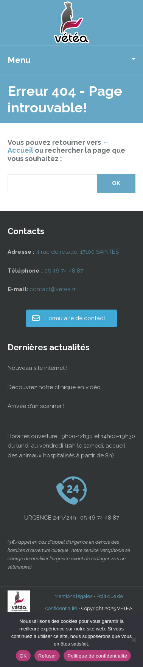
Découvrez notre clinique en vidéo (54, 387)
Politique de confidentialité (97, 656)
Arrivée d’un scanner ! (36, 406)
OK (23, 656)
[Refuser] (133, 639)
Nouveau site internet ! (37, 368)
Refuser (47, 656)
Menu (19, 60)
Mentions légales (73, 596)
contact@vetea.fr (53, 289)
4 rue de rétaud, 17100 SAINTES (77, 251)
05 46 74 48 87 (63, 270)
